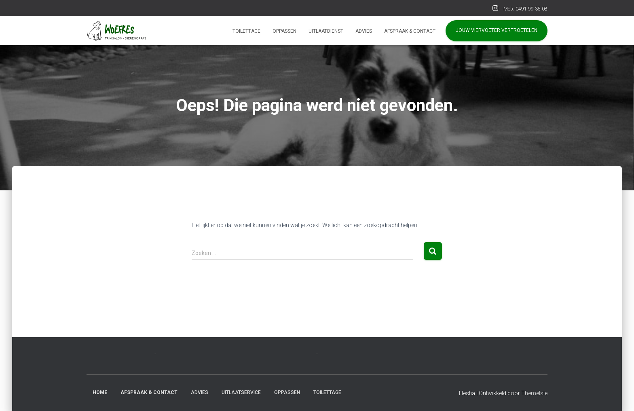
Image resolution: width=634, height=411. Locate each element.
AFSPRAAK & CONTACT (409, 31)
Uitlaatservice (241, 392)
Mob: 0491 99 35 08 (525, 9)
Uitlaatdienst (326, 31)
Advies (363, 31)
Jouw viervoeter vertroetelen (496, 30)
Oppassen (284, 31)
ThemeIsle (534, 393)
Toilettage (246, 31)
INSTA (495, 9)
